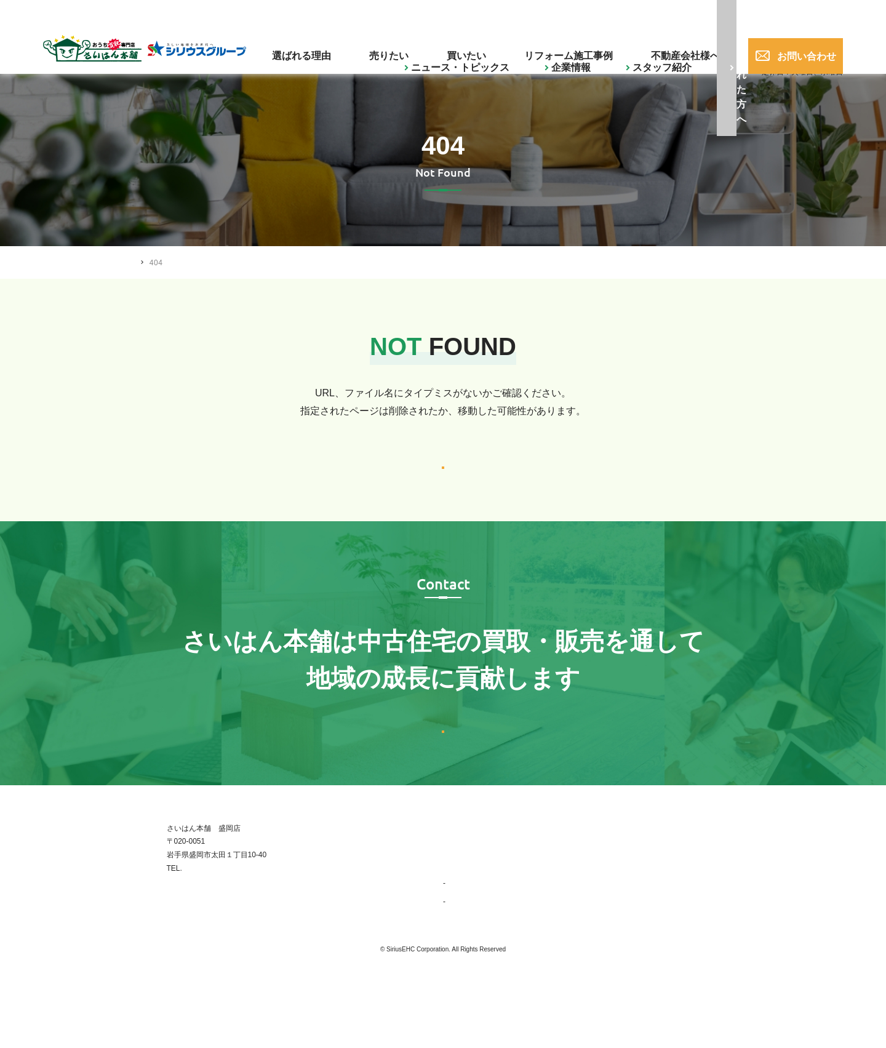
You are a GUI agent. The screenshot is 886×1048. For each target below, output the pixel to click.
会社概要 (463, 970)
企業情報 (381, 14)
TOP (450, 896)
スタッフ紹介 (441, 14)
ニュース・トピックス (305, 14)
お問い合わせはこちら (443, 780)
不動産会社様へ (669, 46)
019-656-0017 (694, 15)
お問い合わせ (792, 46)
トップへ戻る (443, 481)
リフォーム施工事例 (576, 46)
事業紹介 (463, 952)
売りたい (443, 46)
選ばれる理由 (378, 46)
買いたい (498, 46)
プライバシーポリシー (714, 952)
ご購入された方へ (528, 14)
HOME (147, 262)
